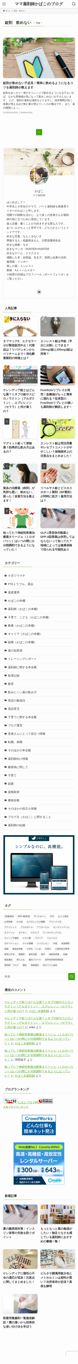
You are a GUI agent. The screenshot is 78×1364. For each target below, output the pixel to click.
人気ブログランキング (15, 1106)
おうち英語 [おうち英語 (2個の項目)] (63, 916)
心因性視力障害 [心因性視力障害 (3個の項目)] (62, 949)
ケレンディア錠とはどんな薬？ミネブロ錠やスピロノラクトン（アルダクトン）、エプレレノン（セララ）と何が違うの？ (38, 1007)
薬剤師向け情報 (18, 758)
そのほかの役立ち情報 (22, 808)
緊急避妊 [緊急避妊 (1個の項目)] (8, 960)
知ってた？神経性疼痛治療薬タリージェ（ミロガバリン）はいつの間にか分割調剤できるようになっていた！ (38, 1039)
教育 (11, 684)
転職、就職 (15, 742)
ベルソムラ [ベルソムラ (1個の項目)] (52, 938)
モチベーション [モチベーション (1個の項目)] (11, 943)
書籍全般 (13, 800)
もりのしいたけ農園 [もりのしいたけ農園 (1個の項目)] (36, 922)
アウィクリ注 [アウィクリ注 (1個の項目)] (55, 922)
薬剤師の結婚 (16, 825)
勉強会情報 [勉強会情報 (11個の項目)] (18, 949)
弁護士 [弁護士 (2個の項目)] (48, 949)
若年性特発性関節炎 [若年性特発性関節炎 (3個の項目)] (54, 960)
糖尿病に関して (18, 767)
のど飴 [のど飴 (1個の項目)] (20, 922)
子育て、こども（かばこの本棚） (29, 617)
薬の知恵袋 (15, 650)
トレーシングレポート (22, 658)
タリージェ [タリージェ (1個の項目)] (9, 932)
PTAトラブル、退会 (20, 584)
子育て (12, 775)
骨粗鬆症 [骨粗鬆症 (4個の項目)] (35, 965)
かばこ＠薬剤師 (39, 1011)
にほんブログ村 (20, 1102)
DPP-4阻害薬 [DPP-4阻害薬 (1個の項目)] (24, 916)
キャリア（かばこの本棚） (25, 634)
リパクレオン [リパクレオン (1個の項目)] (43, 943)
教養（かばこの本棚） (22, 625)
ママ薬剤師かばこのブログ (39, 4)
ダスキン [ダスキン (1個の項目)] (23, 932)
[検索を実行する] (71, 976)
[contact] (39, 292)
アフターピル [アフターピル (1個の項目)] (43, 927)
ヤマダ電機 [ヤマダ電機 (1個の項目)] (28, 943)
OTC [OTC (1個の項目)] (52, 916)
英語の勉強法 (16, 700)
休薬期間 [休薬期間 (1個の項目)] (65, 943)
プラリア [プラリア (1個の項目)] (39, 938)
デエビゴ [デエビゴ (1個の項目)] (35, 932)
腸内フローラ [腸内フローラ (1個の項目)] (35, 960)
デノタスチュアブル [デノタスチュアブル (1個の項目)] (52, 932)
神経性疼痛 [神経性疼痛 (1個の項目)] (54, 954)
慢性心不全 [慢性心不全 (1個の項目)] (9, 954)
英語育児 (13, 708)
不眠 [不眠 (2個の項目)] (55, 943)
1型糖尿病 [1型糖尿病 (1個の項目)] (9, 916)
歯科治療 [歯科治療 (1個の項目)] (33, 954)
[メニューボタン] (4, 4)
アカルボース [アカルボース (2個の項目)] (27, 927)
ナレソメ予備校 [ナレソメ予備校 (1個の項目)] (11, 938)
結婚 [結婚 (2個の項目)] (65, 954)
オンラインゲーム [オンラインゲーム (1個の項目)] (61, 927)
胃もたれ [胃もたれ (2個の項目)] (21, 960)
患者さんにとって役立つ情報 (26, 733)
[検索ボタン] (74, 4)
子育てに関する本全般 (22, 717)
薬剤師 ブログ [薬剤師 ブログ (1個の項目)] (11, 965)
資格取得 (13, 792)
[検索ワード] (39, 976)
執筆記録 (13, 675)
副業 (11, 783)
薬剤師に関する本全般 (22, 667)
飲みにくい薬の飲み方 (22, 692)
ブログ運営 (15, 725)
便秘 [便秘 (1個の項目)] (6, 949)
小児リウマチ (16, 575)
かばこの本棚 (16, 600)
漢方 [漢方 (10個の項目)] (43, 954)
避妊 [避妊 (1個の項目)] (25, 965)
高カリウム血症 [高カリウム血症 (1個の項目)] (50, 965)
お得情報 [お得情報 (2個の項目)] (8, 922)
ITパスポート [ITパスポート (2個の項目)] (40, 916)
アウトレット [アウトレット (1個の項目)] (10, 927)
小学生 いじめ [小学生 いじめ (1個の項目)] (34, 949)
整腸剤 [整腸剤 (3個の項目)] (22, 954)
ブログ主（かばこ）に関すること (29, 817)
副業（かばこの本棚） (22, 642)
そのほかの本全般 (19, 750)
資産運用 (13, 592)
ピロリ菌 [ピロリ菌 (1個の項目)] (27, 938)
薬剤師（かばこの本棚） (24, 609)
